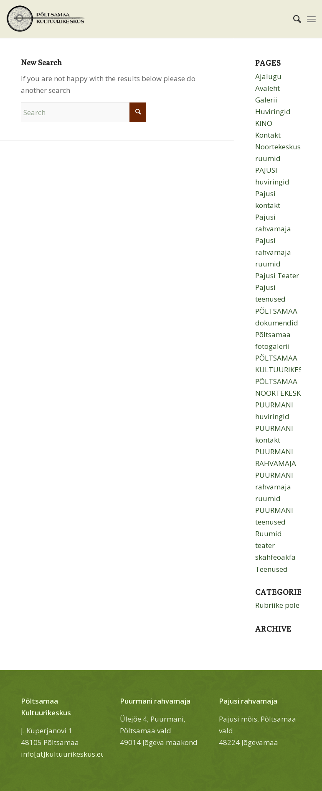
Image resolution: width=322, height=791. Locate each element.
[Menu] (311, 19)
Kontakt (268, 135)
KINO (263, 123)
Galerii (266, 100)
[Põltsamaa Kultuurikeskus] (45, 19)
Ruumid (268, 533)
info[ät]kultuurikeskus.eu (63, 754)
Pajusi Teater (277, 275)
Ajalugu (268, 76)
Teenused (271, 569)
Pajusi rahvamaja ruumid (273, 252)
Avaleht (267, 88)
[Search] (293, 19)
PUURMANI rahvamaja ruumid (274, 486)
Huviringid (273, 111)
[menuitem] (293, 19)
